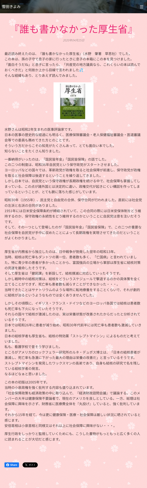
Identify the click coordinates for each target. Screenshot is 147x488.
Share (11, 464)
